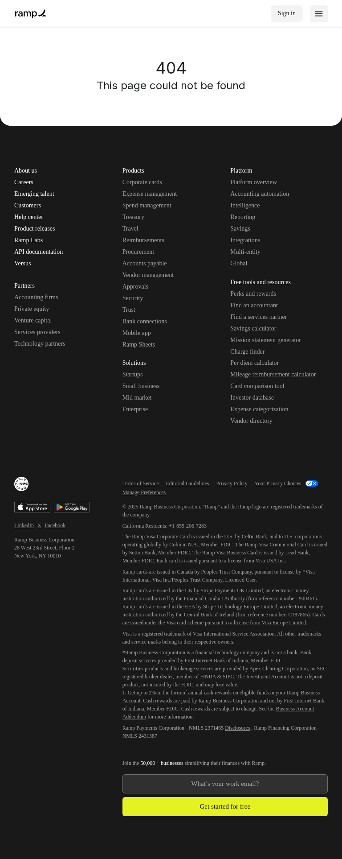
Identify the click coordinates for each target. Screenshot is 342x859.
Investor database (252, 397)
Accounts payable (144, 263)
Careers (23, 182)
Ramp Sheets (138, 344)
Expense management (149, 193)
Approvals (135, 286)
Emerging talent (34, 194)
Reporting (242, 217)
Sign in (287, 13)
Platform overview (253, 182)
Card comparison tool (257, 386)
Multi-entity (245, 251)
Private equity (31, 309)
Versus (22, 263)
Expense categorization (259, 409)
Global (238, 263)
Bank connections (144, 321)
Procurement (138, 251)
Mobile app (136, 333)
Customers (27, 205)
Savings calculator (253, 328)
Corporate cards (142, 182)
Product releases (34, 229)
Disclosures (237, 728)
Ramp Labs (28, 240)
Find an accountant (254, 305)
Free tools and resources (260, 282)
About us (25, 171)
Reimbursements (143, 240)
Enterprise (135, 409)
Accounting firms (36, 297)
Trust (128, 309)
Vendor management (148, 275)
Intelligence (245, 205)
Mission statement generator (265, 340)
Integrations (245, 240)
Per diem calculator (254, 362)
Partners (24, 286)
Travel (130, 228)
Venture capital (33, 320)
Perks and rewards (253, 293)
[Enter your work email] (225, 783)
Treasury (133, 217)
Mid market (137, 397)
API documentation (38, 252)
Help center (28, 217)
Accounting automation (259, 193)
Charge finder (247, 351)
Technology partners (39, 343)
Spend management (146, 205)
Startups (132, 374)
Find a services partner (258, 317)
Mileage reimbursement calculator (273, 374)
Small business (141, 386)
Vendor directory (251, 420)
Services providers (37, 332)
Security (132, 298)
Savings (240, 228)
